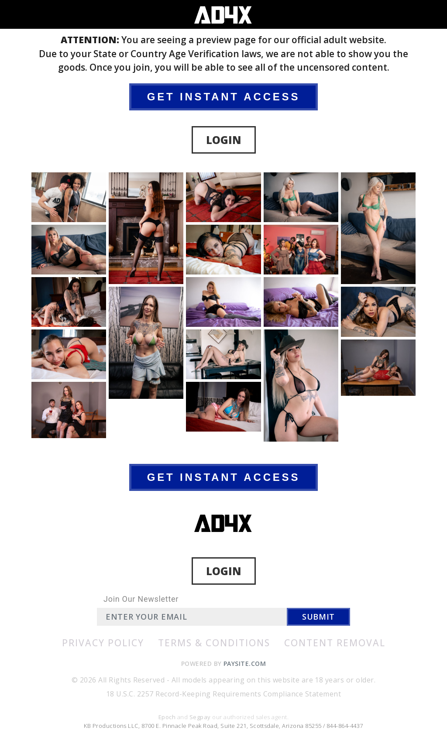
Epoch (167, 717)
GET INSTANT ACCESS (223, 97)
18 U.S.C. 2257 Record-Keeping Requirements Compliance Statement (223, 694)
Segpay (200, 717)
